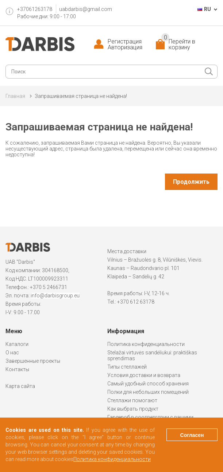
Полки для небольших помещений (148, 392)
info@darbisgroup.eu (55, 295)
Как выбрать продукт (132, 409)
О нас (12, 352)
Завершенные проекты (32, 361)
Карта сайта (20, 386)
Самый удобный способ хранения (148, 384)
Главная (15, 96)
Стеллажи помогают (132, 400)
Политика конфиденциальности (146, 344)
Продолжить (191, 181)
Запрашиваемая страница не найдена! (81, 96)
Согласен (192, 435)
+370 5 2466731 (48, 287)
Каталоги (16, 344)
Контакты (17, 369)
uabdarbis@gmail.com (85, 9)
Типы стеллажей (127, 367)
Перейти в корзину (178, 44)
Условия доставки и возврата (143, 375)
